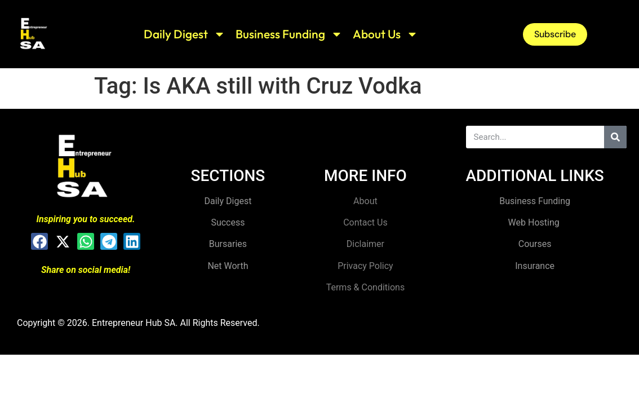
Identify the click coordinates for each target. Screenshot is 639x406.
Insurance (534, 266)
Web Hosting (535, 222)
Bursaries (228, 244)
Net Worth (227, 266)
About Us (385, 34)
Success (228, 222)
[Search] (615, 137)
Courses (535, 244)
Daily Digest (184, 34)
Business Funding (289, 34)
